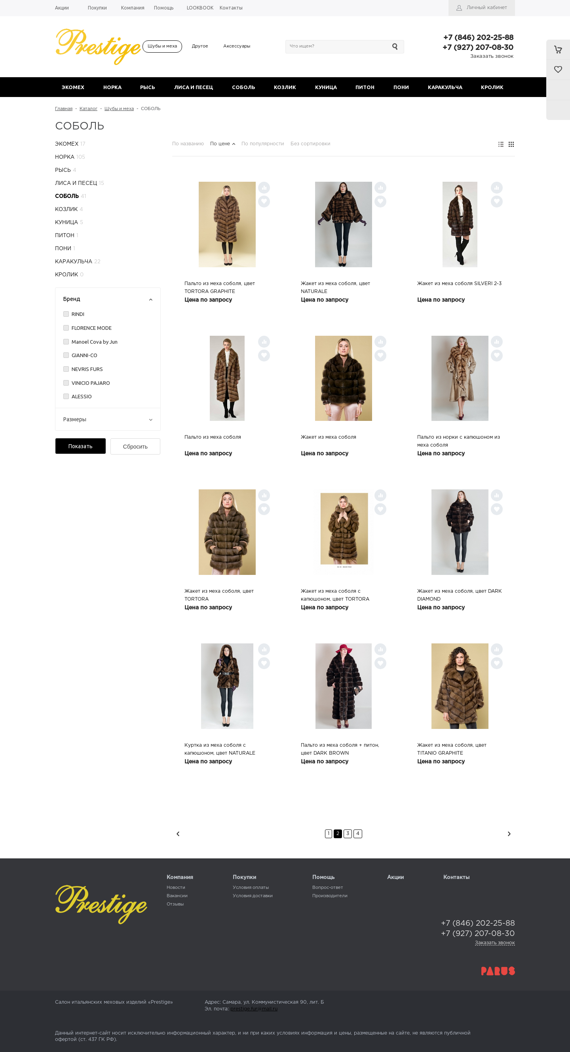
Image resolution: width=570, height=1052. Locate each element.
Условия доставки (253, 896)
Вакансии (177, 896)
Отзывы (175, 904)
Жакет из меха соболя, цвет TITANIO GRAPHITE (451, 749)
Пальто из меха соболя (212, 437)
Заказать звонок (491, 56)
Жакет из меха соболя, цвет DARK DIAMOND (459, 595)
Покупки (244, 877)
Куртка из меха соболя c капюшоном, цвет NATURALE (219, 749)
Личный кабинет (487, 8)
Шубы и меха (162, 46)
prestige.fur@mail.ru (253, 1009)
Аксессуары (236, 46)
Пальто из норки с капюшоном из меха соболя (458, 441)
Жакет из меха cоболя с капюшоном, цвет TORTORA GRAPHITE (335, 596)
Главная (63, 109)
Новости (176, 888)
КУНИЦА (326, 87)
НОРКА (112, 87)
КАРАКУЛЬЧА (445, 87)
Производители (330, 896)
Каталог (88, 109)
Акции (395, 877)
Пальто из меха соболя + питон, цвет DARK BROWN (340, 749)
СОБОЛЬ (243, 87)
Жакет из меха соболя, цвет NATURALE (335, 288)
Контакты (456, 877)
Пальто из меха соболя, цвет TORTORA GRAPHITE (219, 288)
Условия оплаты (251, 888)
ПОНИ (401, 87)
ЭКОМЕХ (73, 87)
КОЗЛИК (285, 87)
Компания (180, 877)
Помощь (323, 877)
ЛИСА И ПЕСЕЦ (193, 87)
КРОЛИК (492, 87)
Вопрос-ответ (327, 888)
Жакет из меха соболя (328, 437)
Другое (200, 46)
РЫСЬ (147, 87)
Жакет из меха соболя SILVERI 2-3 (459, 284)
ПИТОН (364, 87)
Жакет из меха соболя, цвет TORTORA (219, 595)
